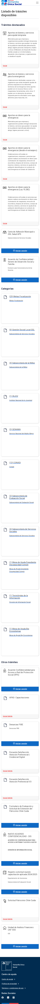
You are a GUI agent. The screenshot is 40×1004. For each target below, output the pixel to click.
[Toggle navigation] (37, 2)
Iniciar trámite (7, 716)
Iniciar (5, 66)
